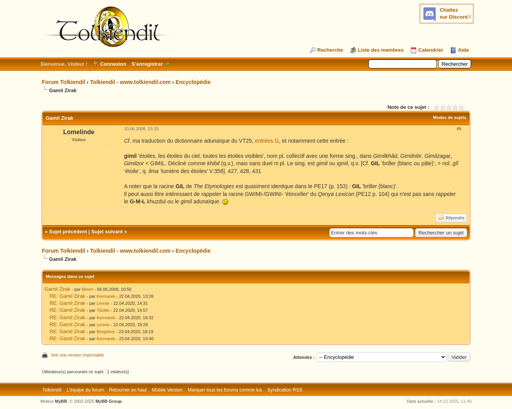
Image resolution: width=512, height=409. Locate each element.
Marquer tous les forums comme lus (225, 390)
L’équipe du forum (85, 390)
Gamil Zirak (57, 289)
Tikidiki (103, 310)
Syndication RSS (284, 390)
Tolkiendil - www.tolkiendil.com (130, 82)
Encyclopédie (193, 82)
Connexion (113, 64)
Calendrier (430, 50)
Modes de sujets (449, 117)
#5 (459, 128)
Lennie (103, 303)
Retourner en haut (128, 390)
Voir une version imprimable (77, 355)
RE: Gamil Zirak (67, 296)
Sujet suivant (107, 231)
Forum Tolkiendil (63, 82)
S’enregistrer (147, 64)
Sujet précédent (68, 231)
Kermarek (106, 296)
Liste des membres (381, 50)
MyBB (61, 401)
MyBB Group (108, 401)
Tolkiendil (52, 390)
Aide (463, 50)
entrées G (267, 141)
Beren (87, 289)
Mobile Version (167, 390)
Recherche (330, 50)
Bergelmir (106, 331)
